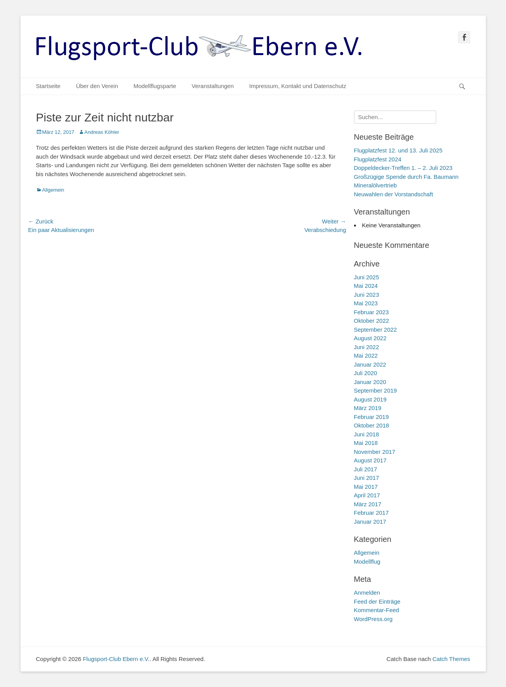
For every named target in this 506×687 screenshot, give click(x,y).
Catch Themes (451, 659)
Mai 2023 (366, 303)
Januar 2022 (370, 364)
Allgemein (53, 190)
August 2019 (370, 399)
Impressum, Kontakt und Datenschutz (297, 86)
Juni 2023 (366, 294)
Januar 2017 (370, 521)
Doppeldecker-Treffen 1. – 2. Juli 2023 (403, 167)
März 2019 (368, 408)
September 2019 (375, 390)
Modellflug (367, 561)
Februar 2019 (371, 417)
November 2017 (374, 451)
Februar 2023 (371, 312)
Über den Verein (97, 86)
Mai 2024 (366, 285)
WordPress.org (373, 619)
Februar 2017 (371, 512)
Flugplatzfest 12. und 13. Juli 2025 (398, 150)
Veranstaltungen (212, 86)
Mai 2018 (366, 443)
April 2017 (367, 495)
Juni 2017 (366, 477)
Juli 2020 (365, 373)
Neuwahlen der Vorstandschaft (393, 194)
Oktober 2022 (371, 320)
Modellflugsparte (154, 86)
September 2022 (375, 329)
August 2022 (370, 338)
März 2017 (368, 504)
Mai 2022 (366, 355)
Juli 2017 (365, 469)
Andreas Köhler (102, 132)
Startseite (48, 86)
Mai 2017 (366, 486)
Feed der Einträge (377, 601)
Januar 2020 (370, 382)
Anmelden (367, 592)
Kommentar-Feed (376, 610)
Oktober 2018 (371, 425)
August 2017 (370, 460)
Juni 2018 (366, 434)
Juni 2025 (366, 277)
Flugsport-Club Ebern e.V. (116, 659)
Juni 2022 (366, 347)
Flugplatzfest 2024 (378, 159)
